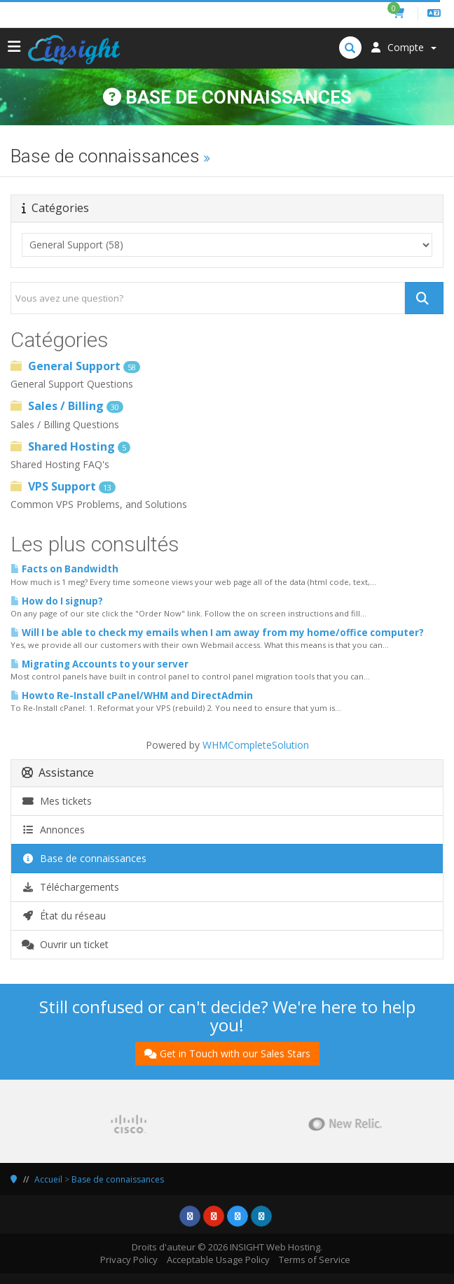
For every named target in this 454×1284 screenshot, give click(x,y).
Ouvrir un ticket (65, 944)
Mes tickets (57, 800)
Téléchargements (70, 887)
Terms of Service (314, 1259)
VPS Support (63, 486)
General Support (75, 366)
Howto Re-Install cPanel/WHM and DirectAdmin (132, 695)
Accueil (48, 1179)
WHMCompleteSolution (255, 745)
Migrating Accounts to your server (99, 664)
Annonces (53, 829)
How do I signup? (57, 601)
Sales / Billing (67, 406)
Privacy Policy (129, 1259)
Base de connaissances (84, 858)
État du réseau (64, 915)
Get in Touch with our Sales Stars (227, 1053)
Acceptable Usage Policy (218, 1259)
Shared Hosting (70, 446)
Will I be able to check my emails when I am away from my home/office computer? (217, 632)
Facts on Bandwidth (64, 569)
